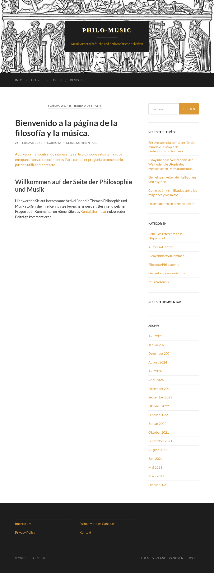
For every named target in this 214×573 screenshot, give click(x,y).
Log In (57, 80)
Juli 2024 (155, 371)
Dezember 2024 (159, 353)
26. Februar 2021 (28, 142)
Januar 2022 (157, 423)
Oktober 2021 (158, 432)
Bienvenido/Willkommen (166, 256)
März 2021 (156, 476)
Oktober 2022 (158, 406)
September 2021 (160, 441)
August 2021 (157, 450)
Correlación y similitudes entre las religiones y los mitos (172, 192)
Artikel (37, 80)
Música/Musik (158, 282)
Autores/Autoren (160, 247)
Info (18, 80)
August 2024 (157, 362)
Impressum (23, 523)
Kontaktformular (93, 211)
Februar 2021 (158, 485)
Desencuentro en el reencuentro (171, 204)
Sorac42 (54, 142)
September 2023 (160, 397)
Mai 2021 (155, 467)
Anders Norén (171, 558)
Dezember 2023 (159, 389)
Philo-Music (107, 30)
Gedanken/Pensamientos (166, 273)
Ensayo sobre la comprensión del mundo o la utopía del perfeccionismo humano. (171, 146)
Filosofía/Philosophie (163, 264)
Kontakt (85, 532)
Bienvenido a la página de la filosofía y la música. (66, 128)
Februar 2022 (158, 415)
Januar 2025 (157, 345)
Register (77, 80)
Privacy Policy (25, 532)
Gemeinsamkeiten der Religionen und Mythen (172, 179)
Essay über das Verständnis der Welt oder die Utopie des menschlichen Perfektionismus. (170, 164)
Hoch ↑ (193, 558)
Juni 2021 (155, 458)
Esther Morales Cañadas (97, 523)
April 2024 (156, 380)
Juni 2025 (155, 336)
